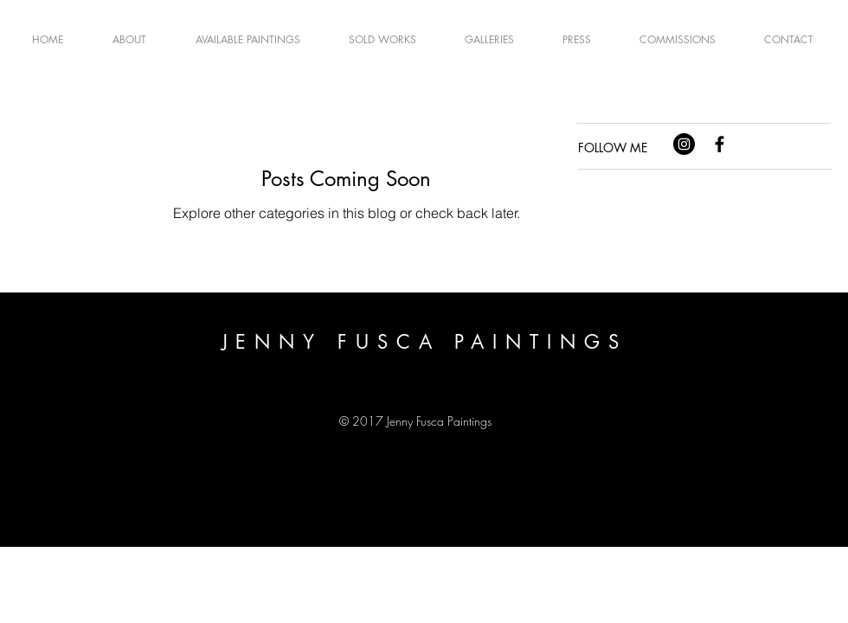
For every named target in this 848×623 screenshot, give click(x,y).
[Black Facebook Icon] (719, 144)
